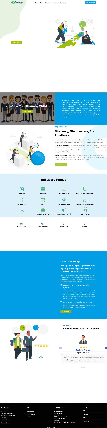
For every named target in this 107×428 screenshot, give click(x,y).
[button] (106, 347)
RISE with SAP (58, 412)
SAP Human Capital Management (63, 416)
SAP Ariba (57, 419)
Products (29, 412)
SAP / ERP (4, 410)
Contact (29, 415)
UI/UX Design (4, 416)
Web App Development (7, 412)
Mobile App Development (8, 414)
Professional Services (7, 420)
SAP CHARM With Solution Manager (64, 421)
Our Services (30, 410)
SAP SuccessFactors (60, 418)
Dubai (86, 413)
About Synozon (31, 414)
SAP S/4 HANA (58, 411)
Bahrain (86, 417)
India (85, 410)
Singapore (87, 420)
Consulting (4, 418)
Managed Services (6, 422)
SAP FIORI (57, 414)
